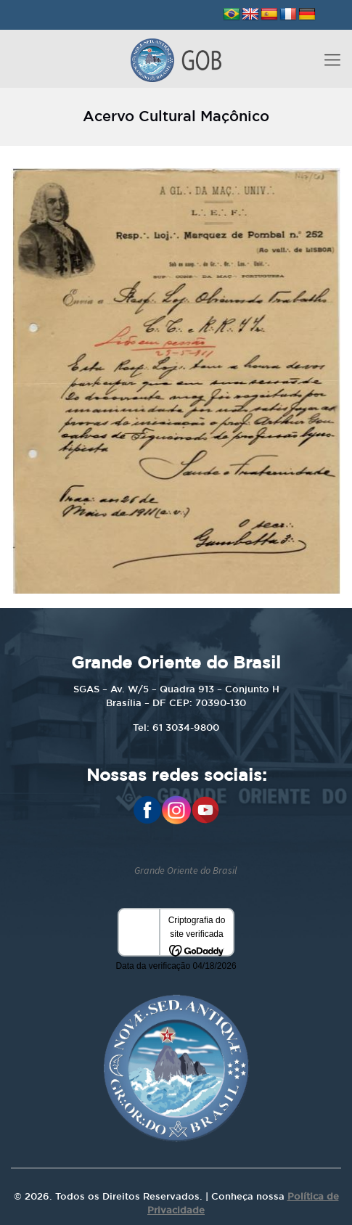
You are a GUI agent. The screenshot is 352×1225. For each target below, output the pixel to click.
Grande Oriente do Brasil (185, 870)
